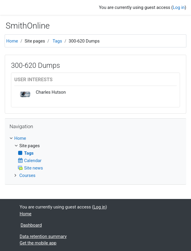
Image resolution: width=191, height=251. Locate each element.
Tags (57, 41)
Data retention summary (43, 236)
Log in (179, 7)
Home (12, 41)
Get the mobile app (38, 243)
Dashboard (31, 225)
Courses (27, 175)
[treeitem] (95, 138)
